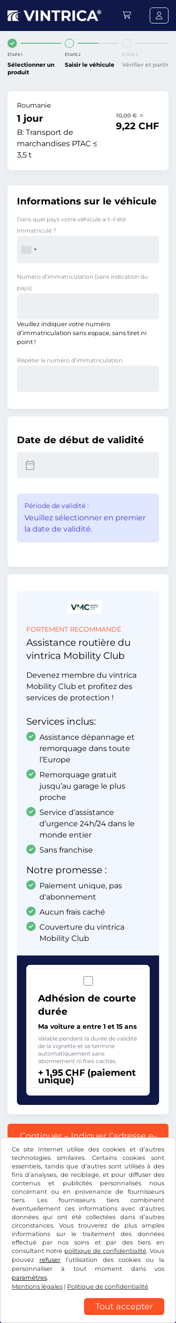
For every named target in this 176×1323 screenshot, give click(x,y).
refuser (50, 1259)
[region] (88, 1316)
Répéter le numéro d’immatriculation (69, 360)
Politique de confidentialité (107, 1286)
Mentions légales (37, 1286)
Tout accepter (124, 1306)
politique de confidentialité (105, 1250)
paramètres (29, 1277)
